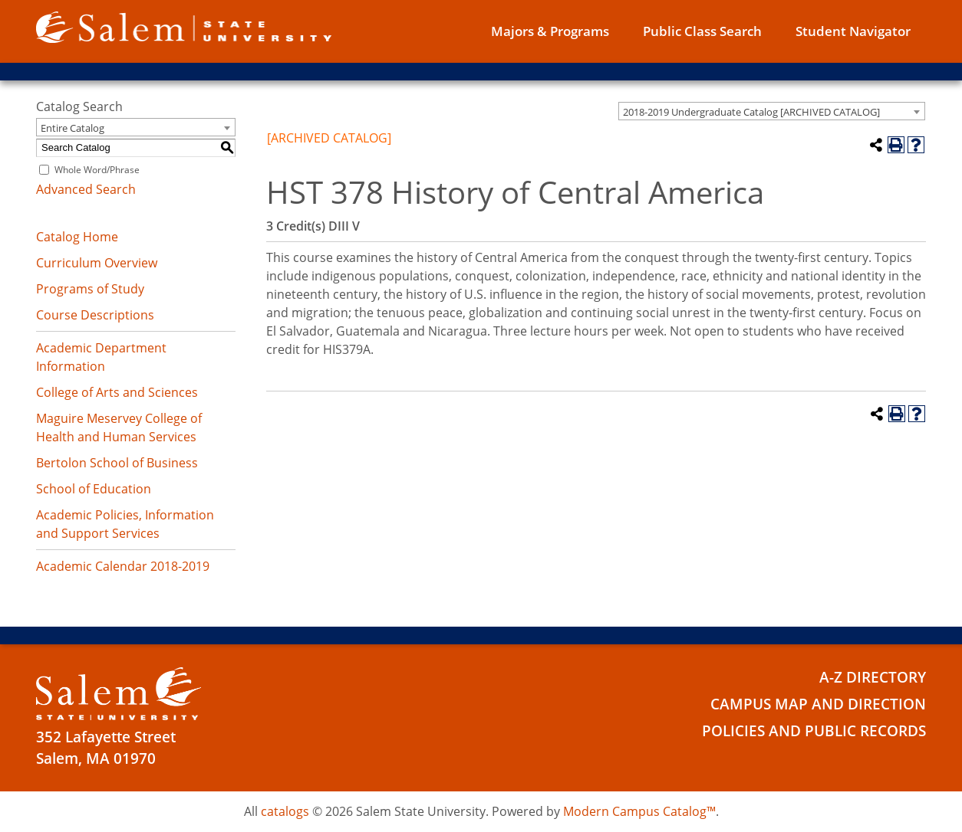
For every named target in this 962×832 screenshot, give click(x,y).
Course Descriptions (95, 314)
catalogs (285, 811)
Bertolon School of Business (117, 462)
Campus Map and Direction (818, 704)
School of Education (93, 488)
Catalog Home (77, 236)
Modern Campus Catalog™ (639, 811)
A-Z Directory (872, 677)
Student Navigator (853, 31)
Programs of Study (90, 288)
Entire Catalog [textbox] (72, 128)
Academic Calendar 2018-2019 (122, 566)
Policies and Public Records (814, 731)
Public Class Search (702, 31)
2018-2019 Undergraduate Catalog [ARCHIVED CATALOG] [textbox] (751, 112)
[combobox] (771, 111)
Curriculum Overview (96, 262)
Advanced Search (86, 189)
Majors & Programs (550, 31)
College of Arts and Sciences (117, 392)
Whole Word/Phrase (97, 169)
